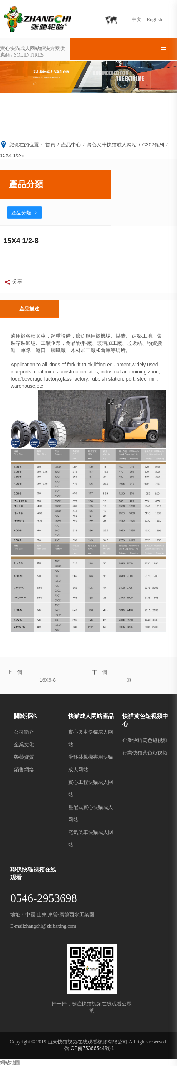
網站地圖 (10, 1062)
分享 (13, 282)
